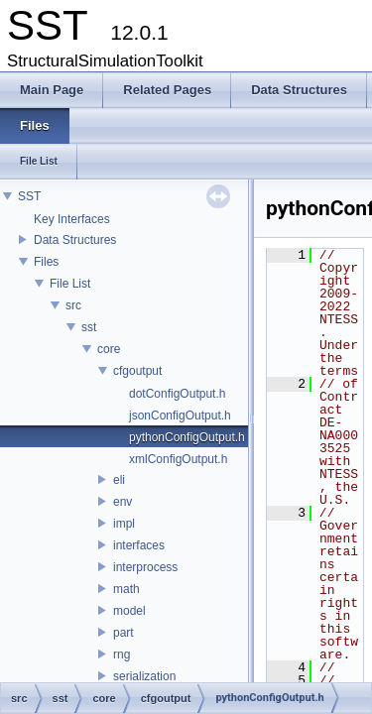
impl (124, 524)
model (129, 611)
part (123, 633)
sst (88, 327)
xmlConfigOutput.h (178, 459)
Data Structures (75, 240)
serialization (144, 676)
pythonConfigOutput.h (187, 437)
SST (29, 196)
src (73, 305)
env (122, 502)
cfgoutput (137, 371)
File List (70, 284)
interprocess (145, 567)
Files (46, 262)
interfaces (139, 545)
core (108, 349)
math (126, 589)
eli (119, 480)
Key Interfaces (72, 219)
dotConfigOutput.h (177, 394)
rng (121, 654)
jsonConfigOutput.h (180, 415)
